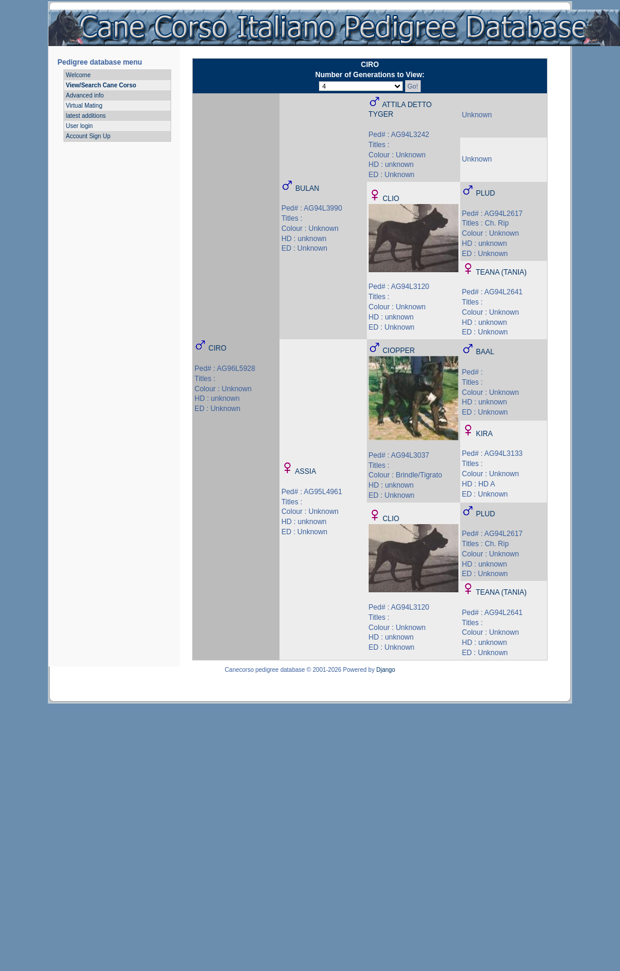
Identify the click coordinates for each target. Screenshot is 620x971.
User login (79, 126)
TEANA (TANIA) (501, 272)
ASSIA (305, 471)
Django (386, 669)
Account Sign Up (88, 136)
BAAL (485, 352)
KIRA (484, 434)
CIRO (217, 348)
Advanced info (85, 95)
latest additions (86, 115)
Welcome (78, 75)
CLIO (390, 198)
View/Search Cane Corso (101, 85)
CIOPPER (398, 350)
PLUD (485, 193)
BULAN (308, 188)
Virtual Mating (84, 105)
